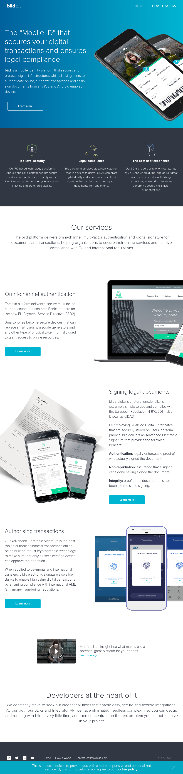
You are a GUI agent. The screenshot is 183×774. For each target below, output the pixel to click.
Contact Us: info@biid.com (91, 758)
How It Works (164, 6)
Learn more (25, 106)
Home (139, 6)
